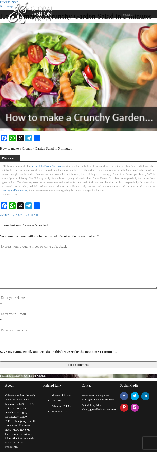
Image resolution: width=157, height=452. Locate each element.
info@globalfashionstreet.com (98, 399)
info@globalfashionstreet (14, 190)
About (9, 385)
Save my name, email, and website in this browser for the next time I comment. (58, 352)
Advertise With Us (61, 405)
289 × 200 (32, 215)
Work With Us (59, 411)
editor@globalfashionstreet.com (99, 409)
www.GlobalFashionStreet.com (47, 166)
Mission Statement (61, 394)
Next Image (6, 6)
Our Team (57, 400)
